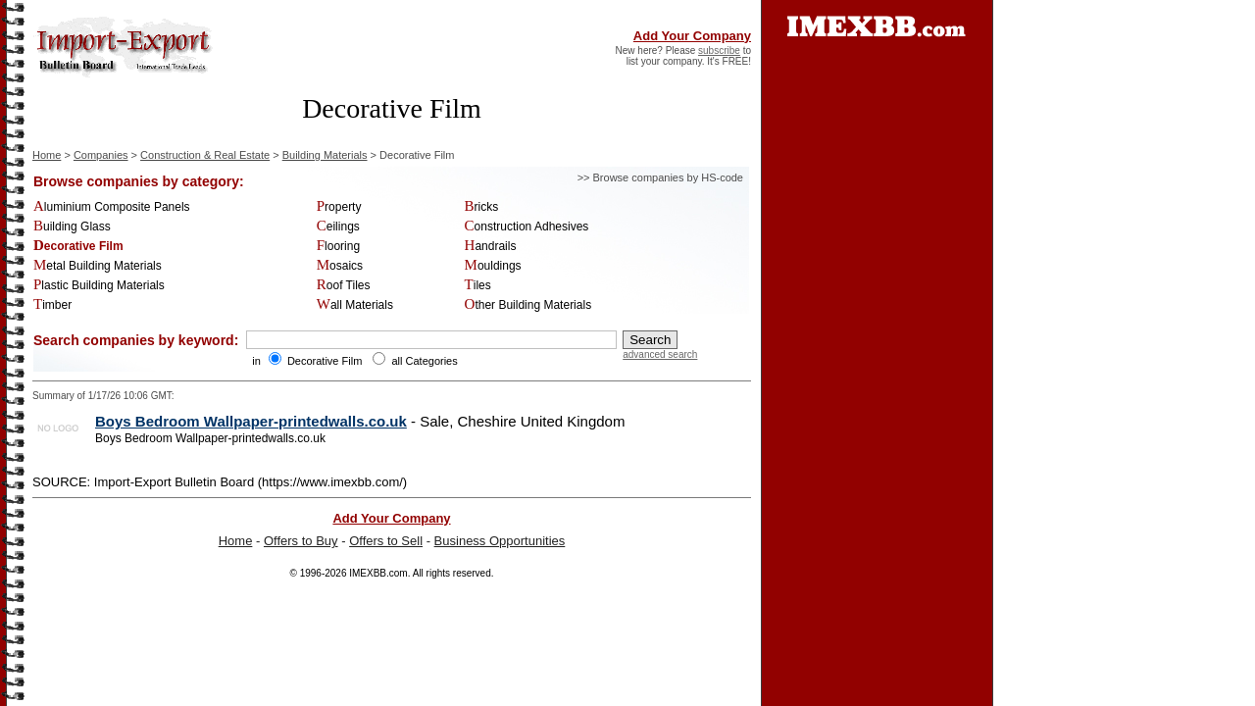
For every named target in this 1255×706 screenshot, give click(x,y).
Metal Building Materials (97, 266)
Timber (52, 305)
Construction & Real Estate (205, 155)
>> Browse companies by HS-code (660, 177)
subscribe (719, 50)
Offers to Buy (301, 540)
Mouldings (493, 266)
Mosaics (340, 266)
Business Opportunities (500, 540)
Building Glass (72, 226)
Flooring (338, 246)
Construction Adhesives (527, 226)
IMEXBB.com (378, 573)
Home (46, 155)
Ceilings (338, 226)
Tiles (478, 285)
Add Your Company (692, 35)
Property (339, 207)
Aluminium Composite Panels (111, 207)
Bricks (482, 207)
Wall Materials (355, 305)
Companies (101, 155)
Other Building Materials (528, 305)
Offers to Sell (386, 540)
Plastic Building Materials (99, 285)
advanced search (660, 354)
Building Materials (325, 155)
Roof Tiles (344, 285)
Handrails (491, 246)
